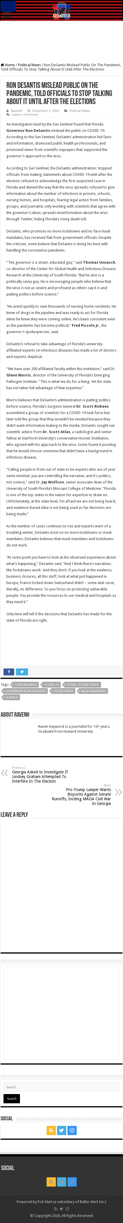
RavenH (16, 111)
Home (8, 65)
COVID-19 (52, 685)
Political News (29, 65)
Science (11, 697)
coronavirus (25, 685)
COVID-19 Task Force (83, 685)
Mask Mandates (93, 691)
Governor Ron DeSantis (25, 691)
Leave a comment (25, 115)
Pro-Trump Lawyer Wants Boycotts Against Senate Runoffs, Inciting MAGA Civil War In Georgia (81, 795)
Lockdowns (63, 691)
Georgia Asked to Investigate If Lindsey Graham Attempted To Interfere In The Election (41, 775)
